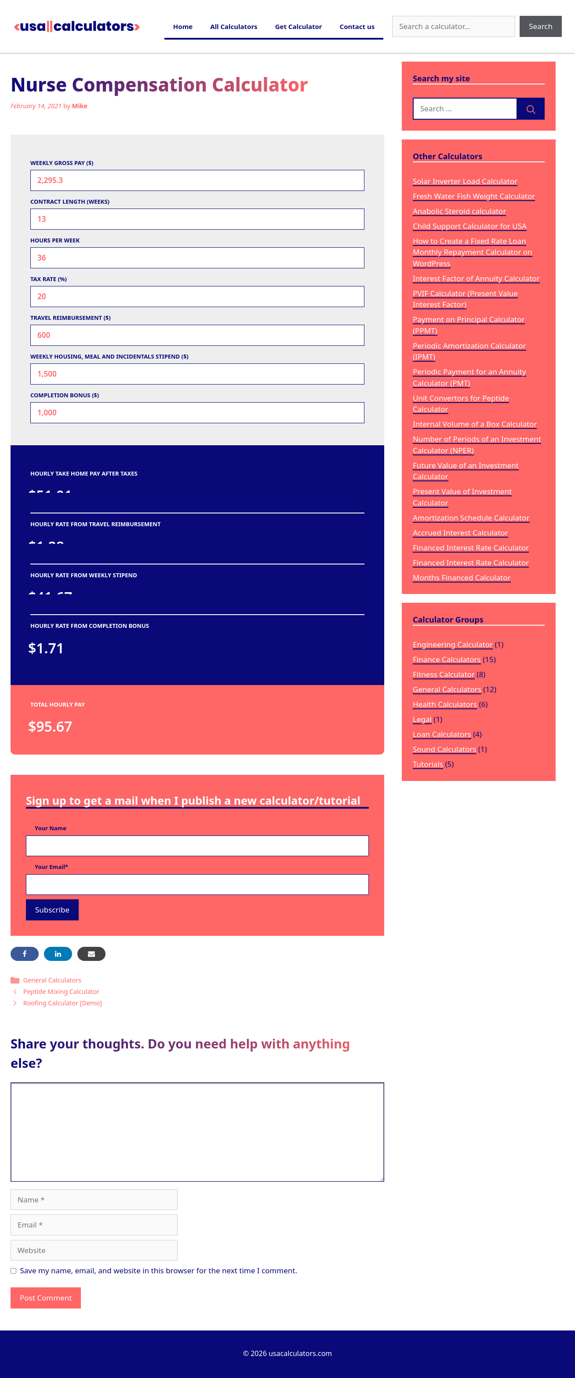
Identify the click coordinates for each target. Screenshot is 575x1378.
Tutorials (428, 764)
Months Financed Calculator (462, 577)
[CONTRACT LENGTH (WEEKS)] (197, 219)
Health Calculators (445, 704)
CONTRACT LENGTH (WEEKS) (69, 201)
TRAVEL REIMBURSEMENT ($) (70, 318)
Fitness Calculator (444, 674)
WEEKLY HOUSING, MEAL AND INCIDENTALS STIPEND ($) (109, 356)
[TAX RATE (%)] (197, 296)
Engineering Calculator (453, 644)
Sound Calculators (444, 749)
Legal (422, 719)
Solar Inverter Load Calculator (465, 181)
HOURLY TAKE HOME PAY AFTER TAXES (84, 473)
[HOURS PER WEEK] (197, 257)
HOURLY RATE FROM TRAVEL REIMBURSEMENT (95, 524)
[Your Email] (197, 884)
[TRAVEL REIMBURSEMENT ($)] (197, 335)
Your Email (51, 867)
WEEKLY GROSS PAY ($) (62, 163)
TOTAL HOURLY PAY (57, 704)
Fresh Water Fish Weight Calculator (474, 196)
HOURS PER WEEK (55, 240)
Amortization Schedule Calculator (471, 518)
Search (541, 26)
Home (183, 26)
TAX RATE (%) (48, 279)
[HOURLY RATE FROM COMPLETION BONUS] (105, 648)
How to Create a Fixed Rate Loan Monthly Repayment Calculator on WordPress (472, 252)
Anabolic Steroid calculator (459, 211)
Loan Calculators (442, 734)
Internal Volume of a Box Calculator (475, 424)
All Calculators (233, 26)
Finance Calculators (447, 659)
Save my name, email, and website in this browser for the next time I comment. (158, 1270)
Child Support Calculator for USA (470, 226)
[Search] (531, 109)
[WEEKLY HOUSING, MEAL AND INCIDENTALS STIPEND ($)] (197, 374)
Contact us (357, 26)
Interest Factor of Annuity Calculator (476, 278)
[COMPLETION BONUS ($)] (197, 412)
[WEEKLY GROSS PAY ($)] (197, 180)
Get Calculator (298, 26)
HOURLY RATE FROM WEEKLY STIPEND (83, 575)
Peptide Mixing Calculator (61, 991)
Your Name (50, 828)
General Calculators (52, 980)
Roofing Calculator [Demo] (62, 1003)
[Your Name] (197, 846)
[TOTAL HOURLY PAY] (105, 726)
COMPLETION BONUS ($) (64, 395)
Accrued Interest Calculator (460, 533)
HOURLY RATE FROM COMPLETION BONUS (89, 626)
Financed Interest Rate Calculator (471, 547)
